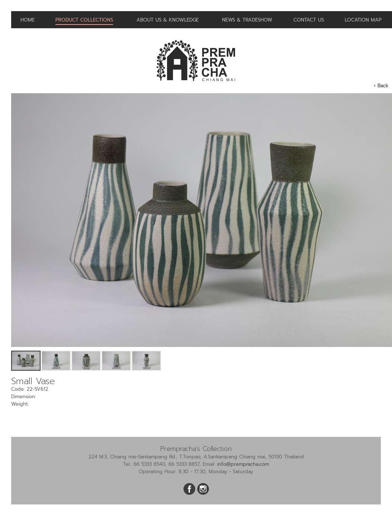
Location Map (363, 19)
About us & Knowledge (167, 19)
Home (27, 19)
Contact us (308, 19)
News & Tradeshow (247, 19)
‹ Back (381, 85)
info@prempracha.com (243, 464)
